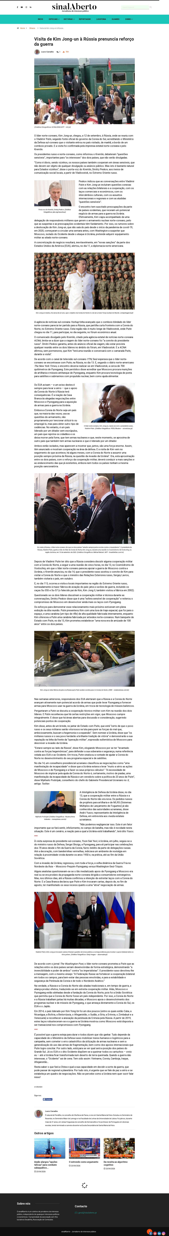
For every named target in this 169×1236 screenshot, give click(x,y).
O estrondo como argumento (83, 1162)
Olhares (115, 19)
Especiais (53, 19)
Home (22, 28)
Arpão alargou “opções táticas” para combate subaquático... (45, 1165)
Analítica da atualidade (81, 1152)
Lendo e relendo (43, 1155)
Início (40, 19)
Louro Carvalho (47, 52)
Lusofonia (101, 19)
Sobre (128, 19)
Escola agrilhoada (114, 1155)
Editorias (68, 19)
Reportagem (85, 19)
